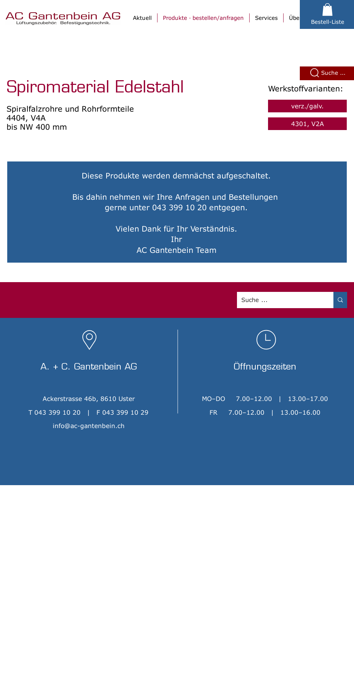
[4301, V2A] (307, 123)
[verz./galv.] (307, 106)
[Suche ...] (279, 300)
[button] (327, 9)
